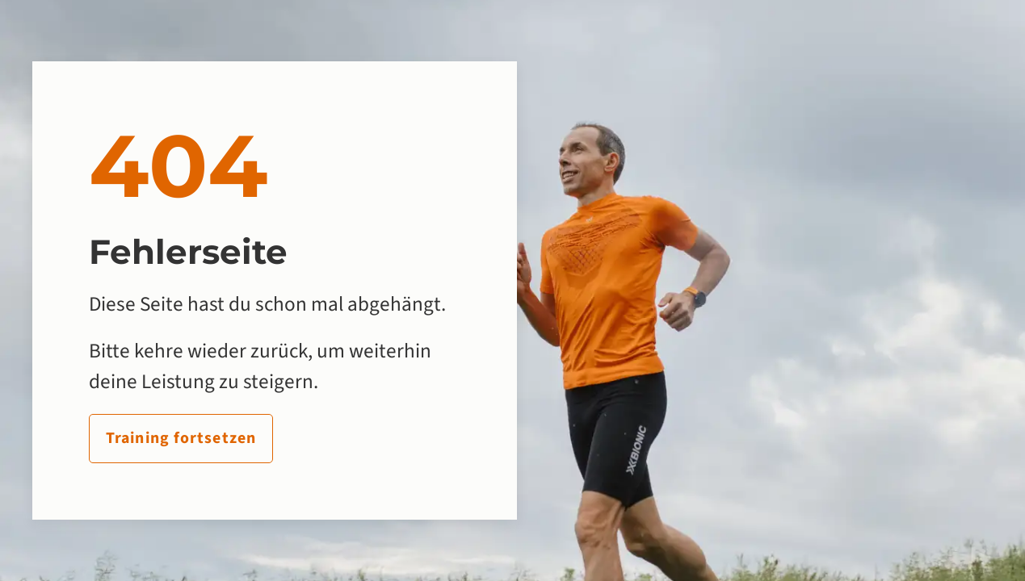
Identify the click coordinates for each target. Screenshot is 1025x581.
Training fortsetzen (181, 438)
